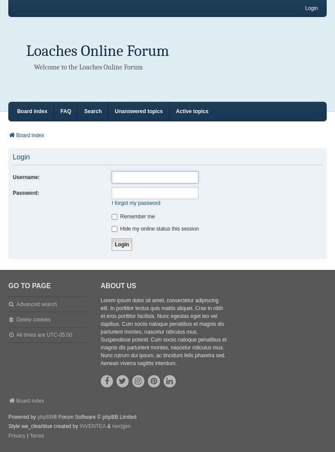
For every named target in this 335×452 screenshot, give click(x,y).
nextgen (121, 426)
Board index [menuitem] (32, 111)
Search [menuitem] (93, 111)
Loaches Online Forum (97, 51)
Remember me (133, 217)
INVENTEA (93, 426)
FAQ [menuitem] (66, 111)
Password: (26, 193)
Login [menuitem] (311, 8)
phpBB (45, 417)
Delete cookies (34, 320)
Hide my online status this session (155, 229)
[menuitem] (16, 436)
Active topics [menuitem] (192, 111)
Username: (26, 177)
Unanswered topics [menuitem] (139, 111)
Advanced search (37, 304)
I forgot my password (136, 203)
